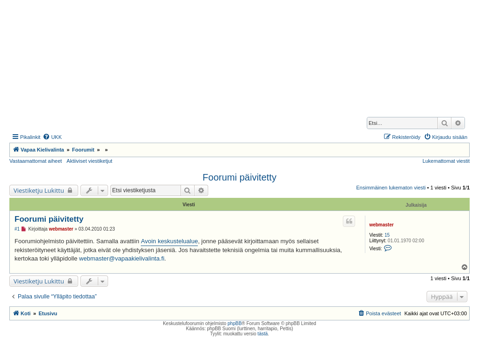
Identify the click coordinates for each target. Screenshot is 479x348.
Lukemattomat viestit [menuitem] (446, 161)
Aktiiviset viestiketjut (89, 161)
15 (387, 235)
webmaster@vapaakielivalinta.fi (121, 258)
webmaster (381, 224)
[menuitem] (52, 137)
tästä (263, 333)
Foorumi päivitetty (239, 177)
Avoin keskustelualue (169, 241)
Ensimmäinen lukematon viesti (391, 187)
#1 (17, 229)
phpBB (235, 323)
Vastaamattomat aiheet (35, 161)
